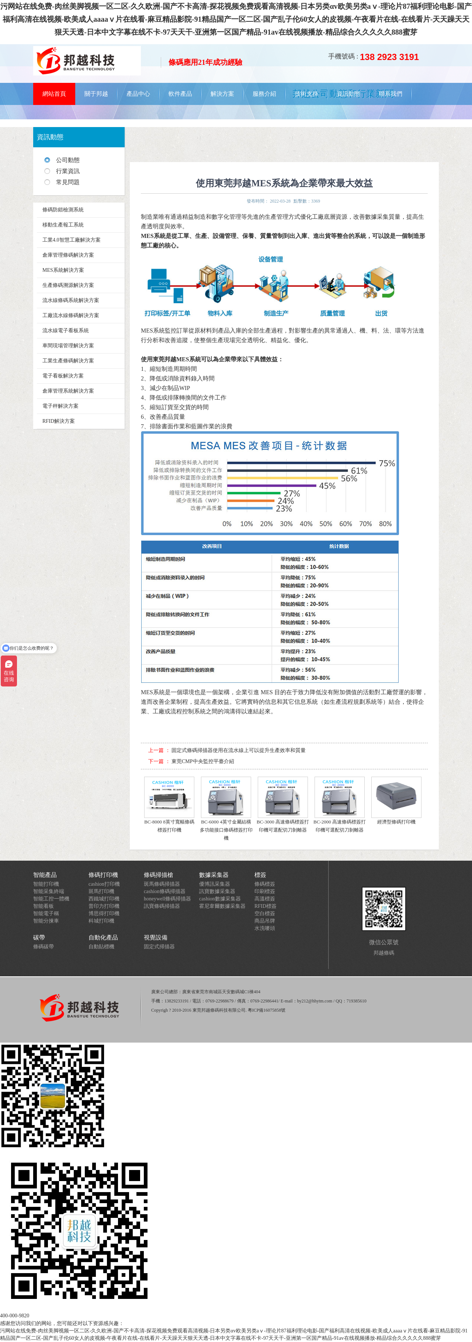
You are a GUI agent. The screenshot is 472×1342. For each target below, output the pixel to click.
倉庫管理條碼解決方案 (68, 255)
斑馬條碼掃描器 (162, 884)
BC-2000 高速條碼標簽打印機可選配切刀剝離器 (339, 805)
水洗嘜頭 (264, 928)
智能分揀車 (46, 921)
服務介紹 (264, 94)
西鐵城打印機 (103, 899)
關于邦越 (96, 94)
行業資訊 (68, 171)
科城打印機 (101, 921)
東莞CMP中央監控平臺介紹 (202, 761)
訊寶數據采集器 (217, 891)
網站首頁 (54, 94)
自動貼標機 (101, 946)
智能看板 (43, 906)
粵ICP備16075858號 (267, 1010)
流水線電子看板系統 (65, 330)
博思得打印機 (103, 913)
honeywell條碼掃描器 (167, 899)
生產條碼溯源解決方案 (68, 285)
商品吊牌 (264, 921)
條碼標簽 (264, 884)
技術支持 (306, 94)
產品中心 (138, 94)
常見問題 (68, 182)
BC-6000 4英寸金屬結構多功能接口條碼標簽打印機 (226, 809)
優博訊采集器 (214, 884)
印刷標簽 (264, 891)
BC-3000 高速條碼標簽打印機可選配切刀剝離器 (283, 805)
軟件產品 (180, 94)
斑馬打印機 (101, 891)
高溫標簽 (264, 899)
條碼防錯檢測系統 (63, 209)
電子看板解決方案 (63, 376)
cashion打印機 (104, 884)
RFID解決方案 (58, 421)
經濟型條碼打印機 (396, 801)
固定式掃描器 (159, 946)
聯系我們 (390, 94)
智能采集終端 (48, 891)
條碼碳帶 (43, 946)
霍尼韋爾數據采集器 (222, 906)
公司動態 (68, 160)
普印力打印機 (103, 906)
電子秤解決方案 (60, 406)
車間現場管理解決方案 (68, 345)
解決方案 (222, 94)
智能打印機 (46, 884)
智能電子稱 (46, 913)
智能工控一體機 (51, 899)
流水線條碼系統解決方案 (70, 300)
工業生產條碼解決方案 (68, 360)
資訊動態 (348, 94)
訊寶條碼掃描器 (162, 906)
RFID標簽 (265, 906)
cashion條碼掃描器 (164, 891)
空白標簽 (264, 913)
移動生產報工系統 (63, 225)
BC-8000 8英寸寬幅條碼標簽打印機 (169, 805)
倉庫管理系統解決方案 (68, 391)
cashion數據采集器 (220, 899)
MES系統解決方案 (63, 270)
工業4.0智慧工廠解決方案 (71, 240)
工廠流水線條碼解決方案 (70, 315)
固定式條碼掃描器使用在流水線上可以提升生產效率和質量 (238, 750)
